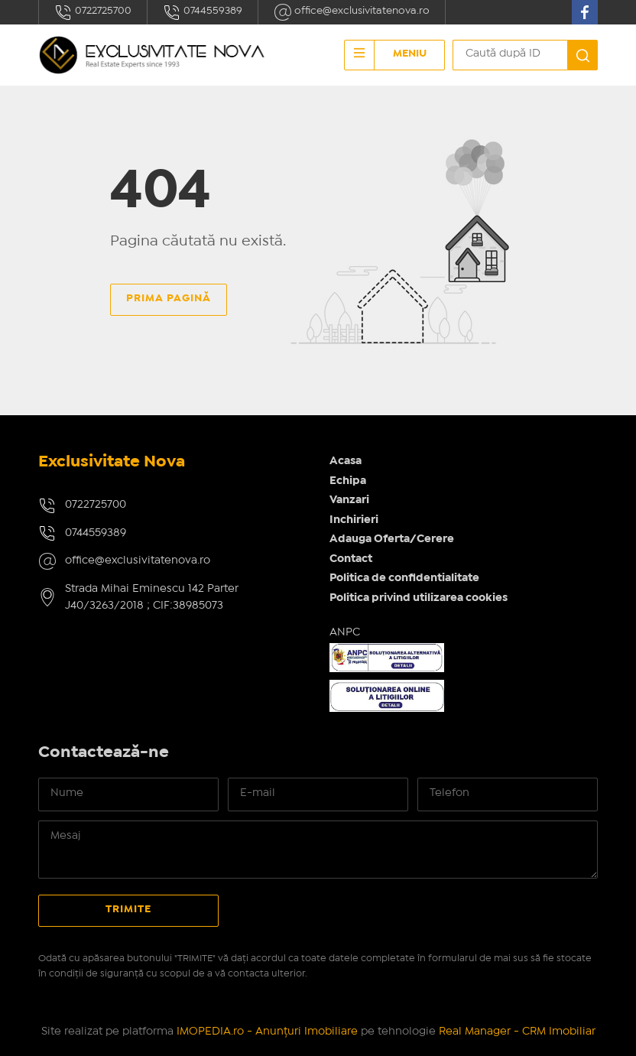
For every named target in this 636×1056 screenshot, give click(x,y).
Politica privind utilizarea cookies (418, 598)
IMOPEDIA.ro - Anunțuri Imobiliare (267, 1031)
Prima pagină (168, 298)
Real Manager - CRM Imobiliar (517, 1031)
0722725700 (92, 12)
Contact (350, 559)
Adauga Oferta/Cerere (391, 539)
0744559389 (202, 12)
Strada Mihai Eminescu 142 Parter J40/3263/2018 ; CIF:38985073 (151, 597)
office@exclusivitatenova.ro (352, 12)
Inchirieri (353, 520)
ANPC (344, 632)
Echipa (347, 481)
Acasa (345, 461)
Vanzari (349, 500)
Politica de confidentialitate (404, 578)
